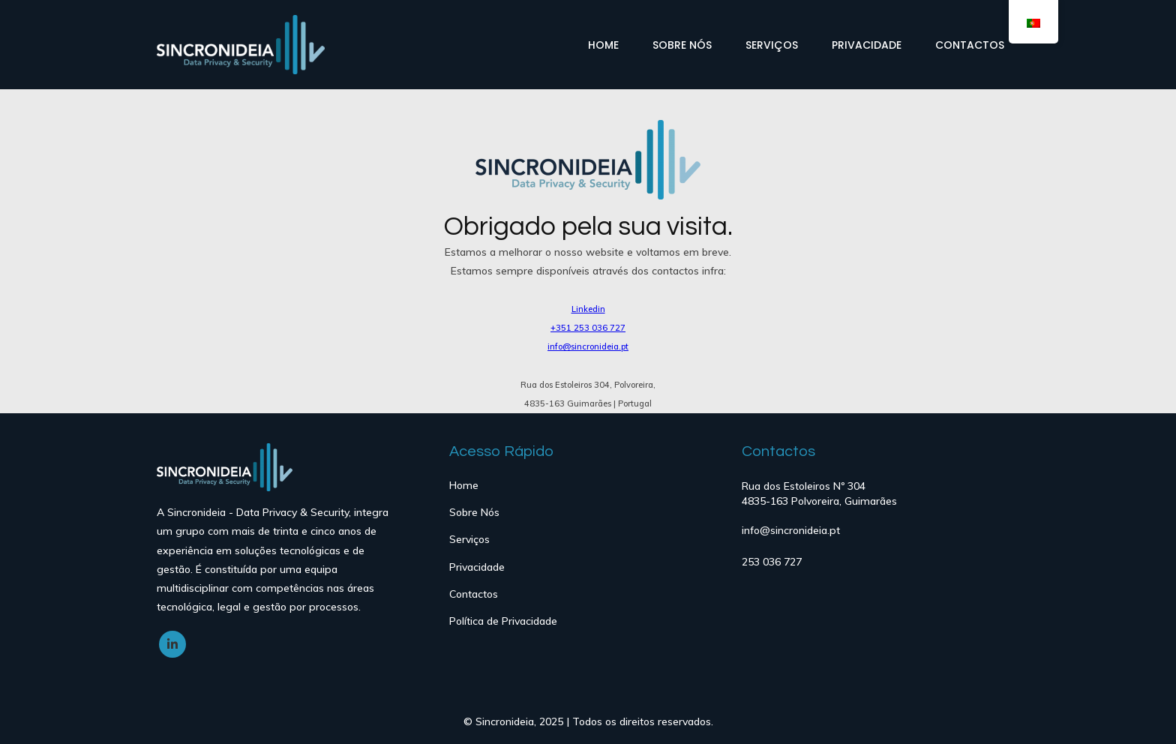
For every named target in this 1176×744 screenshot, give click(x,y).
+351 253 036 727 (588, 327)
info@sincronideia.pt (588, 346)
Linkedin (588, 309)
